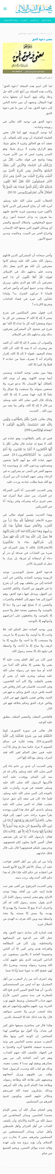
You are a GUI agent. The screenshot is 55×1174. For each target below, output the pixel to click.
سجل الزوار (46, 20)
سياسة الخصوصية (11, 20)
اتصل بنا (24, 20)
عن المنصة (34, 20)
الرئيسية (48, 33)
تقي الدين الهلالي (43, 77)
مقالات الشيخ (38, 33)
